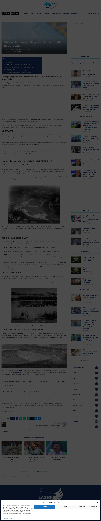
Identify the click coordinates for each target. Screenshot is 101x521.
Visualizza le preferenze (88, 507)
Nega (66, 507)
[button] (97, 502)
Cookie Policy (6, 518)
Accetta (44, 507)
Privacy (12, 518)
